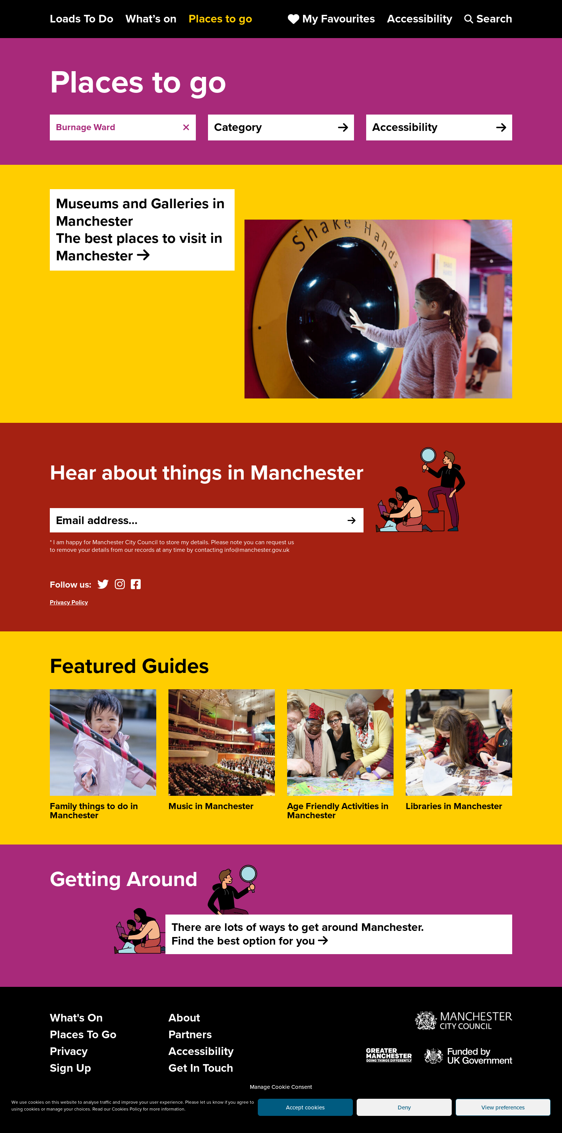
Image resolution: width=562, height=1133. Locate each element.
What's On (76, 1018)
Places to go (220, 19)
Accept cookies (305, 1107)
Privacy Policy (69, 602)
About (184, 1018)
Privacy (68, 1051)
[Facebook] (136, 585)
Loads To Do (81, 19)
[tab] (123, 127)
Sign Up (70, 1068)
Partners (190, 1035)
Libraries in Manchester (454, 806)
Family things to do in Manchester (94, 811)
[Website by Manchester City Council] (463, 1020)
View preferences (503, 1107)
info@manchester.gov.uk (256, 550)
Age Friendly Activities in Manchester (338, 811)
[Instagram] (120, 585)
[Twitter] (103, 585)
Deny (404, 1107)
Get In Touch (200, 1068)
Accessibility (200, 1051)
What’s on (150, 19)
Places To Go (83, 1035)
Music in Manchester (211, 806)
